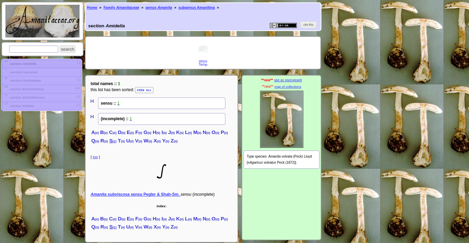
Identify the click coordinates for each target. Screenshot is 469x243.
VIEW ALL (144, 90)
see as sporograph (288, 80)
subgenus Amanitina (196, 7)
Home (92, 7)
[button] (67, 49)
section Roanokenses (26, 89)
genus (159, 7)
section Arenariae (23, 72)
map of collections (287, 86)
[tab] (41, 64)
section (22, 63)
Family (121, 7)
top (95, 157)
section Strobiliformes (27, 98)
